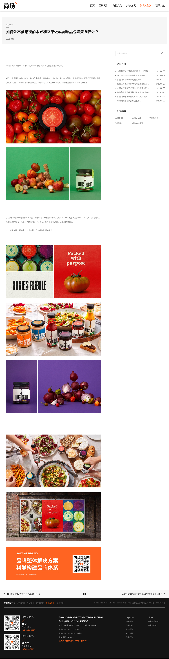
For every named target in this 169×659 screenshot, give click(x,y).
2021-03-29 (160, 80)
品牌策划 (129, 638)
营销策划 (129, 622)
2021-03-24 (160, 97)
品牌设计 (129, 626)
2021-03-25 (160, 93)
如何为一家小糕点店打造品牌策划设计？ (133, 97)
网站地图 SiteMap (66, 638)
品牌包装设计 (154, 118)
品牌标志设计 (120, 118)
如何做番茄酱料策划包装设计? (129, 80)
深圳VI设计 (152, 626)
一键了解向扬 (80, 641)
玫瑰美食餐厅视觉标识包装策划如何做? (133, 93)
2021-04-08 (160, 72)
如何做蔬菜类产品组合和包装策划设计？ (133, 88)
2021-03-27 (160, 84)
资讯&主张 (145, 5)
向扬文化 (117, 5)
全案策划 (129, 630)
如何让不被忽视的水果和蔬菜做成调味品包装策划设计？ (133, 84)
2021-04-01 (160, 76)
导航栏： (7, 603)
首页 (92, 5)
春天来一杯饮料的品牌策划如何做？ (132, 76)
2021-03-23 (160, 101)
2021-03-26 (160, 88)
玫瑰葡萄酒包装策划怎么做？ (129, 101)
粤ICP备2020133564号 (157, 603)
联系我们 (160, 5)
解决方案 (131, 5)
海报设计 (119, 124)
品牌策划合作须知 (66, 641)
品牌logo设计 (137, 124)
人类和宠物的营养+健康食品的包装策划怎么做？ (133, 72)
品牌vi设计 (136, 118)
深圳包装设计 (153, 622)
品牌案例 (103, 5)
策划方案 (129, 634)
